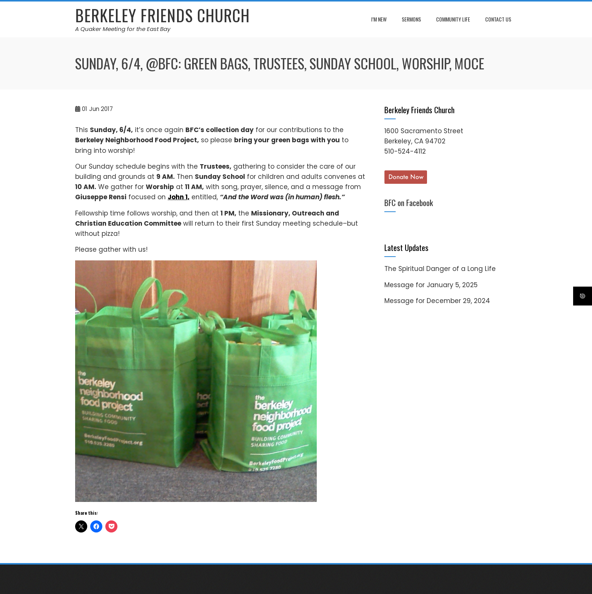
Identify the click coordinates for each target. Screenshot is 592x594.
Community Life (453, 19)
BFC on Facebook (408, 202)
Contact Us (498, 19)
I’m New (379, 19)
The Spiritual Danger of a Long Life (440, 268)
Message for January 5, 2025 (431, 284)
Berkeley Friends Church (162, 15)
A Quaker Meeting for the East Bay (122, 29)
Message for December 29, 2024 (437, 300)
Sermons (411, 19)
